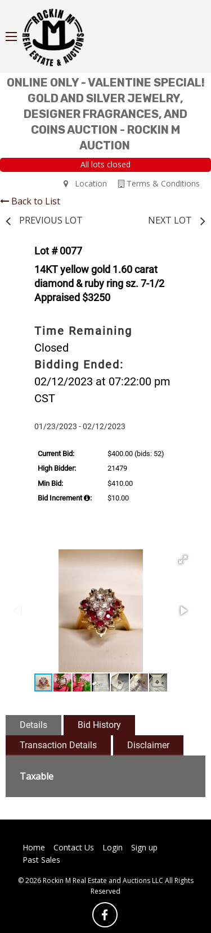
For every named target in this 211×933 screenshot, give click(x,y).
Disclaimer (148, 745)
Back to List (30, 201)
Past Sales (41, 859)
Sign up (144, 847)
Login (112, 847)
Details (33, 725)
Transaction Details (58, 745)
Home (34, 847)
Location (85, 183)
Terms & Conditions (159, 183)
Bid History (99, 725)
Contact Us (73, 847)
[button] (183, 559)
